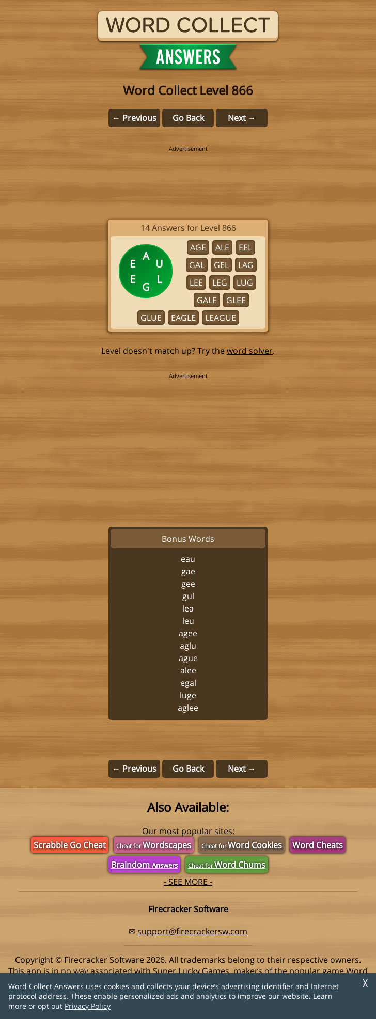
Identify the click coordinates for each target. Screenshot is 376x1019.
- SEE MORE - (188, 881)
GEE (188, 583)
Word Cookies (241, 845)
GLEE (236, 300)
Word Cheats (317, 845)
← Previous (134, 117)
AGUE (188, 658)
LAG (246, 265)
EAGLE (183, 317)
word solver (250, 350)
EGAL (188, 682)
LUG (245, 282)
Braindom (144, 864)
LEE (196, 282)
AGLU (188, 645)
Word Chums (226, 864)
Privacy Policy (88, 1006)
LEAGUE (220, 317)
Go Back (188, 117)
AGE (198, 247)
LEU (188, 620)
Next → (242, 117)
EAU (188, 559)
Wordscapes (153, 845)
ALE (222, 247)
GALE (207, 300)
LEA (188, 608)
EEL (245, 247)
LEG (219, 282)
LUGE (188, 695)
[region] (188, 175)
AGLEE (188, 707)
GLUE (151, 317)
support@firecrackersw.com (192, 931)
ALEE (188, 670)
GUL (188, 596)
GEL (221, 265)
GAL (197, 265)
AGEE (188, 633)
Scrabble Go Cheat (70, 845)
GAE (188, 571)
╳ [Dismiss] (365, 983)
